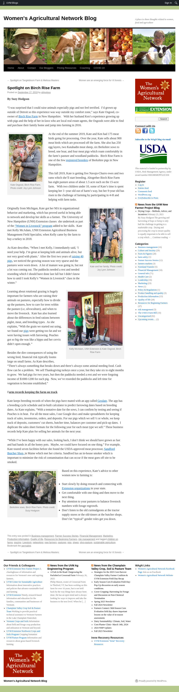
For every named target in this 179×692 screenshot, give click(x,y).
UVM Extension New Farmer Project (23, 568)
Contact (32, 68)
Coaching (85, 68)
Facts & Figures (145, 253)
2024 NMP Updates (103, 628)
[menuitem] (176, 3)
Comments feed (145, 191)
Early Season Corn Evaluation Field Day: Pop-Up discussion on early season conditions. (112, 585)
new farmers (51, 542)
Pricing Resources (66, 68)
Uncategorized (144, 316)
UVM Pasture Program (17, 637)
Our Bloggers (46, 68)
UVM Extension (14, 595)
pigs (26, 330)
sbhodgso (46, 92)
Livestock (27, 542)
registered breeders (77, 160)
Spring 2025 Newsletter (104, 601)
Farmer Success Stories (66, 536)
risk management (86, 539)
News (140, 286)
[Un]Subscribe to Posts (148, 198)
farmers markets (145, 263)
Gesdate (102, 400)
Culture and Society (146, 250)
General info (143, 273)
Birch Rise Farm (28, 116)
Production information (18, 539)
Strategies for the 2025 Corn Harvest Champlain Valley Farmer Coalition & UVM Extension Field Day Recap (111, 575)
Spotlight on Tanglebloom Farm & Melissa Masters (33, 80)
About (21, 68)
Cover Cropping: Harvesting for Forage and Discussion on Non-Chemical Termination (111, 595)
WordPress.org (144, 194)
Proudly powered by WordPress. (153, 681)
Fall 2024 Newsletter (103, 605)
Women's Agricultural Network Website (155, 575)
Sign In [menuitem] (168, 2)
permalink (26, 546)
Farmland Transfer (146, 267)
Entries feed (143, 188)
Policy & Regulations (147, 290)
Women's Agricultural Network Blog (50, 18)
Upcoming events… (147, 319)
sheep (76, 542)
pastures (62, 542)
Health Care (143, 276)
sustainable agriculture (104, 542)
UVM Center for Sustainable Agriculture (24, 582)
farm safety (143, 257)
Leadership (143, 280)
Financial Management (91, 536)
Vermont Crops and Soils (17, 621)
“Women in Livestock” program (33, 225)
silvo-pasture (86, 542)
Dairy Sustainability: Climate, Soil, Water (112, 621)
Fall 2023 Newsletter (103, 631)
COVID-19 (99, 68)
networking (38, 542)
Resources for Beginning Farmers (60, 539)
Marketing (108, 536)
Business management (43, 536)
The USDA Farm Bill (147, 313)
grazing (17, 542)
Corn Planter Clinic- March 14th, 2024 (111, 624)
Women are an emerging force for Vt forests (101, 80)
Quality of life (37, 539)
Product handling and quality (150, 293)
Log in (141, 185)
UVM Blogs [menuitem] (12, 2)
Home (11, 68)
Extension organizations (76, 488)
